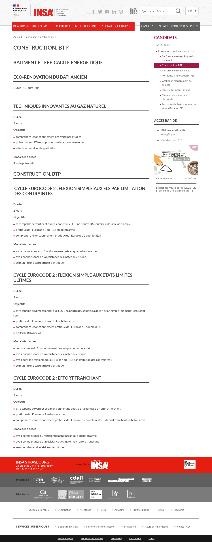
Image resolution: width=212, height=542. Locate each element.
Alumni (163, 25)
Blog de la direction (68, 526)
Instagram (121, 12)
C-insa (151, 538)
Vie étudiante (124, 25)
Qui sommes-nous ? (39, 509)
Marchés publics (141, 509)
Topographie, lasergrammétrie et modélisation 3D (179, 106)
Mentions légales (65, 538)
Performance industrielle (176, 70)
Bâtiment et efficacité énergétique (173, 132)
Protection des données (92, 538)
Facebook (93, 12)
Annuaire (119, 509)
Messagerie (130, 526)
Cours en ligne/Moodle (156, 526)
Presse (194, 25)
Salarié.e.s (163, 44)
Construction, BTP (172, 65)
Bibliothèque (133, 11)
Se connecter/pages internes (101, 526)
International (102, 25)
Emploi (161, 509)
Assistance (85, 509)
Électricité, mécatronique (176, 89)
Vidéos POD (183, 526)
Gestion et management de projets (177, 82)
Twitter (100, 12)
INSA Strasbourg (24, 25)
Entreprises (82, 25)
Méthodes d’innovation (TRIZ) (178, 75)
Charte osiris (135, 538)
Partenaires (179, 25)
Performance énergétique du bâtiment (178, 58)
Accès (103, 509)
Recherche (63, 25)
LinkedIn (114, 12)
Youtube (107, 12)
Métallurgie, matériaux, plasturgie (175, 97)
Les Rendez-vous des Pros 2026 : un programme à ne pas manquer (176, 189)
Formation (46, 25)
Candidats (148, 25)
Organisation (64, 509)
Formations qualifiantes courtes (176, 50)
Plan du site (116, 538)
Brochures (179, 509)
